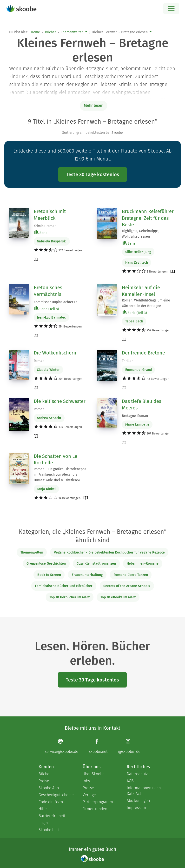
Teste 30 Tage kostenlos (92, 174)
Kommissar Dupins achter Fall (56, 302)
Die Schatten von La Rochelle (55, 459)
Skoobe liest (49, 830)
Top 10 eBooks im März (118, 597)
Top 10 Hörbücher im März (69, 597)
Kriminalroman (45, 226)
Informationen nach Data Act (144, 791)
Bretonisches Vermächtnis (48, 291)
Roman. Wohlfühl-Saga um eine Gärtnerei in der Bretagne (146, 303)
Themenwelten (72, 32)
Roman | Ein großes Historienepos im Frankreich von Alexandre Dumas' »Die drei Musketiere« (60, 474)
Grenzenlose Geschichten (46, 563)
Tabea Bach (134, 321)
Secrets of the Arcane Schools (126, 586)
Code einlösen (51, 802)
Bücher (50, 32)
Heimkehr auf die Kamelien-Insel (141, 291)
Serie (40, 232)
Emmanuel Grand (138, 370)
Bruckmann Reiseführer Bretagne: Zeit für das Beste (148, 217)
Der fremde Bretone (143, 353)
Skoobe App (49, 788)
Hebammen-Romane (143, 563)
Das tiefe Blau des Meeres (141, 404)
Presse (88, 788)
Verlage (89, 795)
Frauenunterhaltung (87, 575)
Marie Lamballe (137, 424)
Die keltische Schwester (60, 401)
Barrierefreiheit (52, 816)
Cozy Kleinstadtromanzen (96, 563)
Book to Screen (49, 575)
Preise (44, 781)
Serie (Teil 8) (46, 309)
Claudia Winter (48, 370)
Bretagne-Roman (135, 416)
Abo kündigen (138, 800)
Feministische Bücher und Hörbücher (63, 586)
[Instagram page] (129, 745)
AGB (130, 781)
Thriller (127, 361)
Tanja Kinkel (46, 489)
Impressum (136, 807)
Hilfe (43, 809)
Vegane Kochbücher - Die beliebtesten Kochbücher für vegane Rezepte (109, 552)
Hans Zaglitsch (136, 262)
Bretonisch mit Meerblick (50, 214)
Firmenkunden (95, 809)
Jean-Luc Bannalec (51, 317)
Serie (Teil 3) (135, 312)
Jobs (86, 781)
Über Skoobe (94, 774)
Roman (39, 361)
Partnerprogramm (98, 802)
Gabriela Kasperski (51, 241)
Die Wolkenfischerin (56, 353)
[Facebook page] (98, 745)
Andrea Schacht (49, 418)
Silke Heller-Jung (138, 252)
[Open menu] (171, 8)
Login (43, 823)
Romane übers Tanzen (131, 575)
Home (35, 32)
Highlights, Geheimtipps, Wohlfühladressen (140, 234)
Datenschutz (137, 774)
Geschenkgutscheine (56, 795)
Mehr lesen (93, 105)
